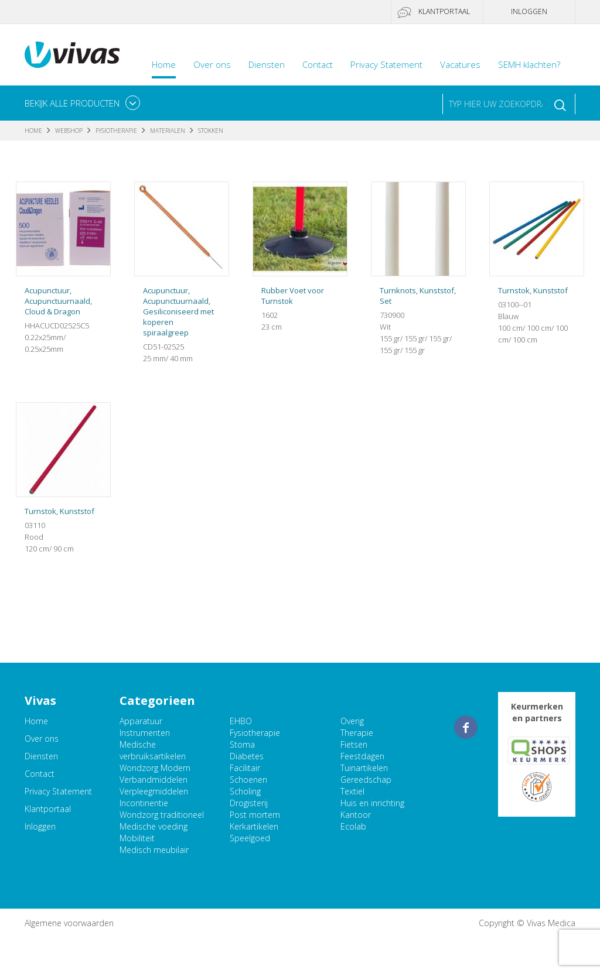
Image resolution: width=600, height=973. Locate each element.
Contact (317, 64)
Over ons (212, 64)
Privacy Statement (386, 64)
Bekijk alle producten (72, 103)
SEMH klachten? (529, 64)
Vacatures (460, 64)
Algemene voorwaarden (69, 923)
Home (164, 64)
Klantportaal (444, 11)
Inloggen (529, 11)
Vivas (72, 54)
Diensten (266, 64)
